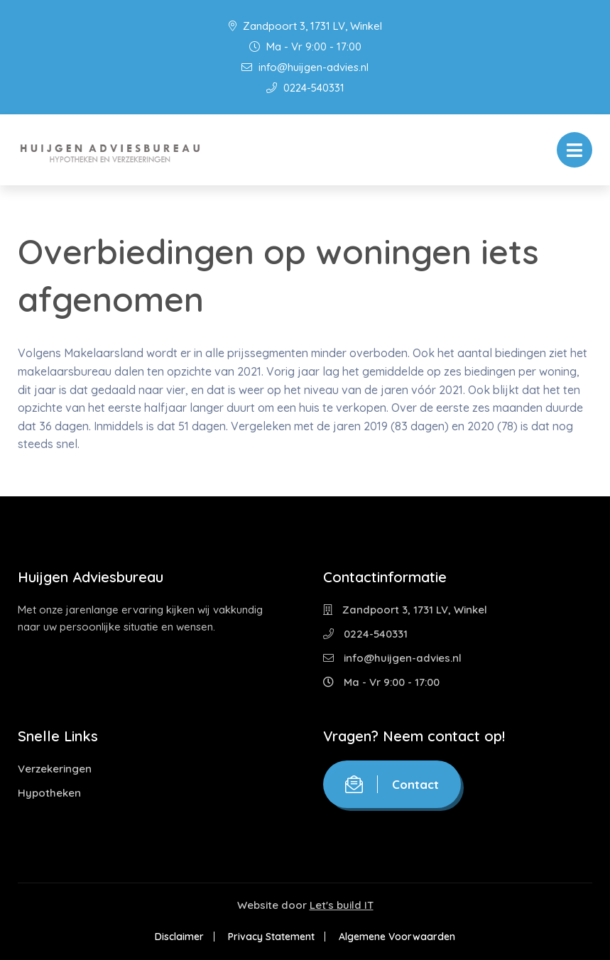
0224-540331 (305, 87)
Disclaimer (179, 936)
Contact (392, 784)
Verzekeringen (55, 768)
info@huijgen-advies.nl (305, 67)
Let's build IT (342, 905)
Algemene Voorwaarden (397, 936)
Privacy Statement (271, 936)
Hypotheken (49, 793)
